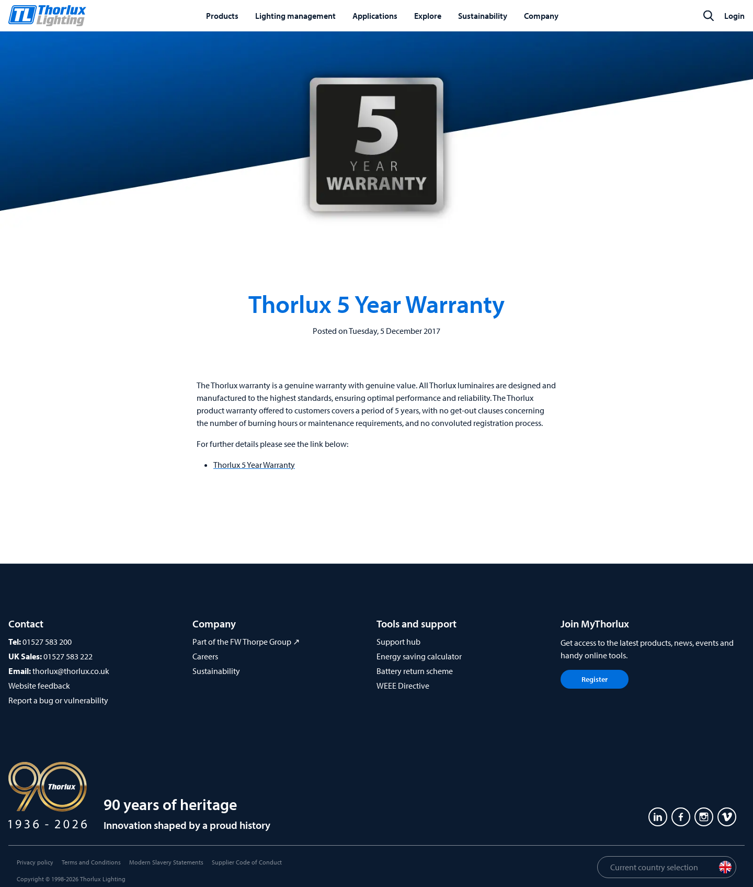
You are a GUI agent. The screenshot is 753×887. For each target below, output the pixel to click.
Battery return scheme (414, 671)
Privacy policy (35, 862)
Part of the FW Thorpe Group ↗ (246, 641)
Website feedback (39, 685)
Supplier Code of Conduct (247, 862)
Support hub (398, 641)
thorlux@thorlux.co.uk (70, 671)
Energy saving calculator (419, 656)
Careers (205, 656)
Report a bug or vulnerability (58, 700)
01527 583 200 (47, 641)
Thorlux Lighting (103, 879)
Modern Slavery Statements (166, 862)
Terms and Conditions (91, 862)
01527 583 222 (68, 656)
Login (734, 15)
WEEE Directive (402, 685)
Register (594, 679)
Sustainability (216, 671)
